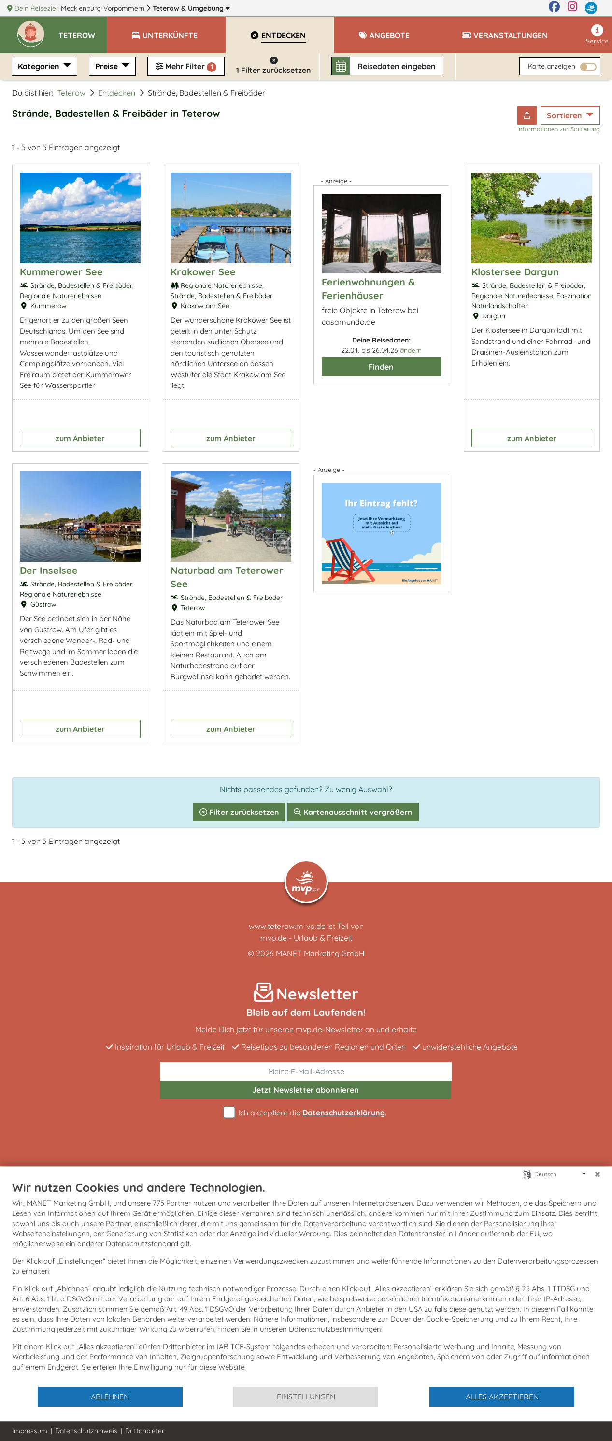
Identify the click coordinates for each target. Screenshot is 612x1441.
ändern (411, 350)
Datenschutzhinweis (86, 1431)
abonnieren (305, 1090)
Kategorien (39, 66)
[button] (82, 31)
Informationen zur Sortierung (558, 129)
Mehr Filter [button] (186, 66)
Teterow (191, 8)
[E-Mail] (306, 1071)
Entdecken (116, 93)
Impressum (29, 1431)
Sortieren (565, 115)
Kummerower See (61, 272)
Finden (381, 366)
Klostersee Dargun (515, 272)
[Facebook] (554, 8)
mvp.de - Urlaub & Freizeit (306, 937)
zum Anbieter (80, 438)
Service (597, 34)
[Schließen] (597, 1174)
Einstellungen (306, 1396)
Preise (107, 66)
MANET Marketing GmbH (320, 953)
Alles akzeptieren (502, 1396)
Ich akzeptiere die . (306, 1113)
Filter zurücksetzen (239, 812)
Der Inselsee (49, 570)
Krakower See (203, 272)
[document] (306, 1283)
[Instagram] (572, 8)
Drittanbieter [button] (144, 1431)
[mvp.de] (591, 8)
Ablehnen (110, 1396)
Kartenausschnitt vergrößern (353, 812)
